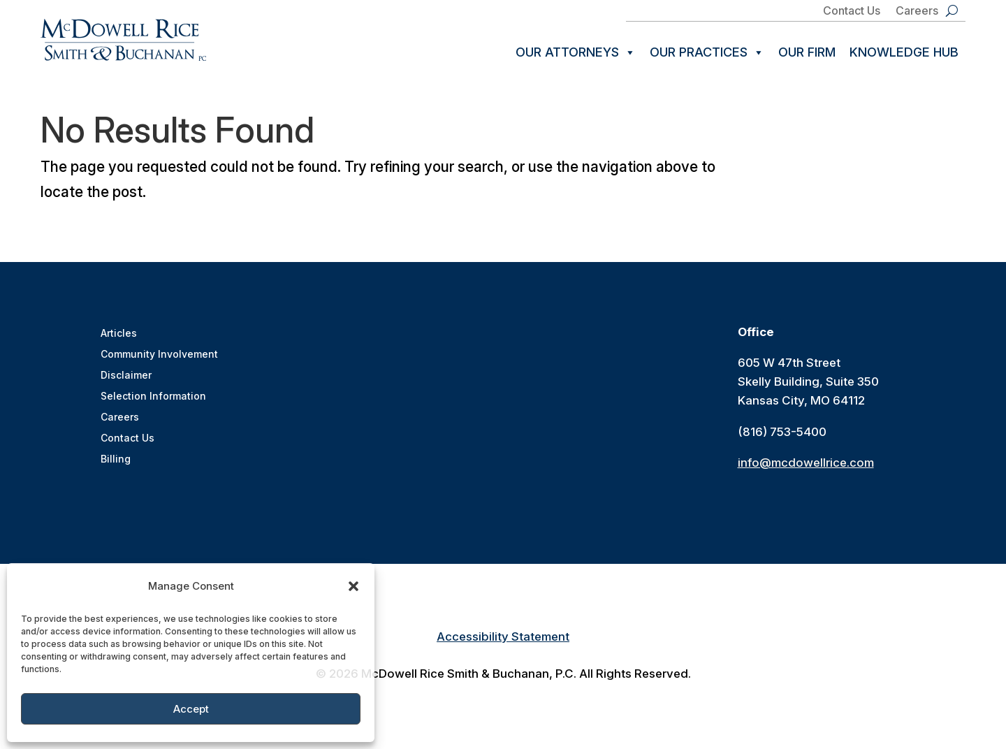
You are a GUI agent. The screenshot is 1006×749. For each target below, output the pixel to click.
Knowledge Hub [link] (904, 52)
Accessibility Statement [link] (503, 639)
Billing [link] (116, 461)
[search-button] (952, 10)
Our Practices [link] (707, 52)
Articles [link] (119, 335)
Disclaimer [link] (126, 377)
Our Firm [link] (807, 52)
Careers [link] (917, 11)
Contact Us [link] (851, 11)
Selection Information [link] (153, 398)
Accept (191, 708)
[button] (353, 586)
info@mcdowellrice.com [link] (806, 465)
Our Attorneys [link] (576, 52)
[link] (123, 40)
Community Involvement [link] (159, 356)
